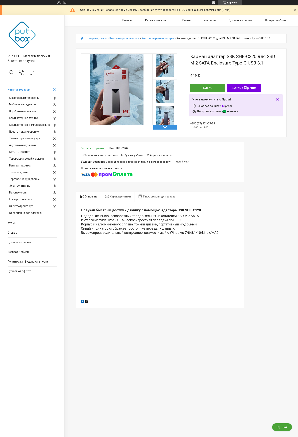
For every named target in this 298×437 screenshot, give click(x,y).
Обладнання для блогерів (25, 212)
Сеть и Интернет (19, 151)
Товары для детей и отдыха (26, 158)
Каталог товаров (19, 89)
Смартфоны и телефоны (24, 97)
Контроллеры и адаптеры (158, 38)
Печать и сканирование (24, 131)
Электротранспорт (21, 206)
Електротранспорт (20, 199)
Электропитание (19, 185)
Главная (127, 20)
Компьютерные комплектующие (29, 124)
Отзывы (12, 232)
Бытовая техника (20, 165)
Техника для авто (20, 172)
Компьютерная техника (24, 117)
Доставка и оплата (20, 242)
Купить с (244, 88)
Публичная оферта (19, 271)
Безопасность (18, 192)
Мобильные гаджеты (22, 104)
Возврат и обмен (18, 251)
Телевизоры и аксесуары (24, 138)
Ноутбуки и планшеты (22, 111)
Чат (282, 427)
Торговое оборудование (24, 179)
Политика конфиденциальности (28, 261)
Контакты (210, 20)
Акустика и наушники (22, 145)
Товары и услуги (96, 38)
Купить (207, 87)
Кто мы (12, 222)
